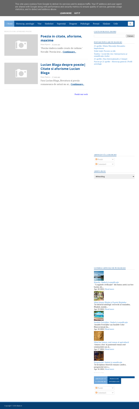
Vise (39, 24)
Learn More (66, 13)
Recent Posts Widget (99, 372)
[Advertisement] (114, 109)
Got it (77, 13)
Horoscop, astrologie (25, 24)
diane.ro (19, 406)
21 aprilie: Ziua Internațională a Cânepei (110, 59)
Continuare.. (69, 51)
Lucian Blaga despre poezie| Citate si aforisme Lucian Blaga (63, 68)
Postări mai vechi (81, 94)
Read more (109, 289)
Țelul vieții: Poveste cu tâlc (105, 51)
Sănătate (106, 24)
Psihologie (85, 24)
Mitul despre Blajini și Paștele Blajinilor (110, 302)
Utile (115, 24)
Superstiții (61, 24)
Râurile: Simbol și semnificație (106, 282)
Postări (99, 159)
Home (10, 24)
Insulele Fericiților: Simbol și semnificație (111, 322)
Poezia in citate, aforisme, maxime (61, 38)
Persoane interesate (114, 380)
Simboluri (49, 24)
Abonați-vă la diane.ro (100, 380)
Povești (96, 24)
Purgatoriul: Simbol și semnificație (108, 362)
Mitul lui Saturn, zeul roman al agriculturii (111, 342)
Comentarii (101, 164)
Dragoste (73, 24)
